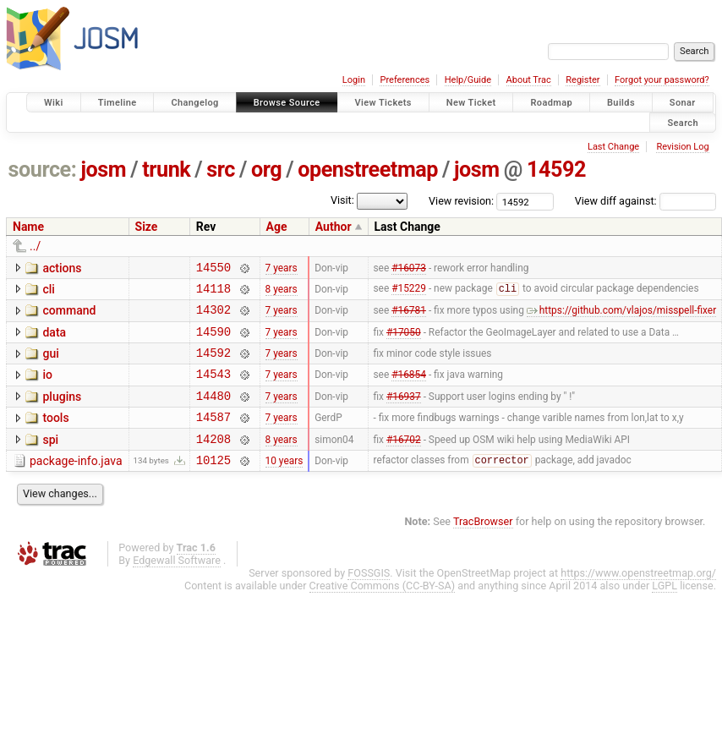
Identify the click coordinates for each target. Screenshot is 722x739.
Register (582, 79)
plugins (61, 412)
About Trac (528, 79)
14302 (213, 317)
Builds (621, 102)
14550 (213, 269)
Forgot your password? (662, 79)
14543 (213, 388)
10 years (284, 484)
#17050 (403, 341)
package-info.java (76, 483)
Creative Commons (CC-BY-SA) (382, 611)
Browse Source (287, 102)
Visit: (342, 200)
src (220, 169)
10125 (213, 485)
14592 (556, 169)
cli (48, 291)
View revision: (461, 200)
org (266, 169)
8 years (281, 292)
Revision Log (682, 146)
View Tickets (383, 102)
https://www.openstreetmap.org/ (638, 598)
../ (35, 246)
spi (50, 460)
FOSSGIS (368, 598)
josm (103, 169)
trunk (166, 169)
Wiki (53, 102)
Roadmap (551, 102)
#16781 (408, 317)
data (54, 340)
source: (42, 169)
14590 (213, 341)
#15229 (408, 293)
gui (50, 363)
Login (353, 79)
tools (55, 435)
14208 (213, 461)
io (47, 387)
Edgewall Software (177, 585)
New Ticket (471, 102)
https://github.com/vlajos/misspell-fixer (621, 317)
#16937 (403, 413)
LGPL (664, 611)
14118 (213, 293)
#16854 (408, 389)
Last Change (613, 146)
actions (61, 268)
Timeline (117, 102)
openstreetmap (368, 169)
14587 (213, 437)
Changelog (194, 102)
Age (276, 226)
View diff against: (645, 200)
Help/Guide (468, 79)
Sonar (683, 102)
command (69, 315)
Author (333, 226)
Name (28, 226)
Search (682, 122)
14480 (213, 413)
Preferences (404, 79)
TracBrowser (483, 546)
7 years (281, 269)
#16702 (403, 461)
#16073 (408, 269)
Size (146, 226)
